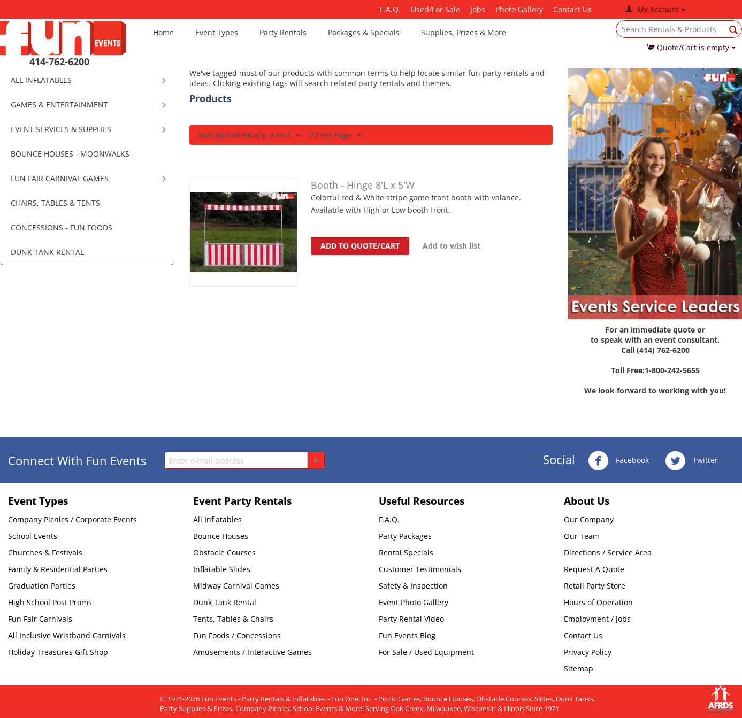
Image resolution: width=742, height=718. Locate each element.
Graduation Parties (41, 586)
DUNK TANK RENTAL (47, 252)
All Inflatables (217, 519)
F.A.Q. (390, 9)
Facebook (618, 461)
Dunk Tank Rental (224, 602)
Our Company (589, 519)
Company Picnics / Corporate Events (72, 519)
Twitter (691, 461)
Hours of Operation (598, 602)
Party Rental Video (411, 619)
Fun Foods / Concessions (237, 635)
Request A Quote (594, 569)
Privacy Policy (587, 652)
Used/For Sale (435, 9)
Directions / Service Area (608, 552)
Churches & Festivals (45, 552)
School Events (32, 536)
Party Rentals (283, 32)
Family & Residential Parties (58, 569)
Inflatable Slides (221, 569)
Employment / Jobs (597, 619)
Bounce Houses (220, 536)
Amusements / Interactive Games (252, 652)
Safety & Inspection (413, 586)
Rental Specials (406, 552)
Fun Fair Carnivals (40, 619)
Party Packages (405, 536)
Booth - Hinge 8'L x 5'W (363, 185)
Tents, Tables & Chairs (233, 619)
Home (163, 32)
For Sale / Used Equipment (426, 652)
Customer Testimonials (420, 569)
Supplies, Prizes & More (463, 32)
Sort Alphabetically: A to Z (249, 135)
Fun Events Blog (407, 635)
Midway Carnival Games (236, 586)
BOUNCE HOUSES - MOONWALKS (70, 154)
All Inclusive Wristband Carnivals (67, 635)
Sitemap (578, 668)
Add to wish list (451, 246)
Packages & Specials (364, 32)
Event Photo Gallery (413, 602)
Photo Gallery (519, 9)
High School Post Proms (50, 602)
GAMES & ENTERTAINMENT (59, 104)
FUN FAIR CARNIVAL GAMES (60, 178)
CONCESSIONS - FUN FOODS (61, 227)
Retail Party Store (594, 586)
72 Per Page (335, 135)
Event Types (216, 32)
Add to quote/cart (360, 246)
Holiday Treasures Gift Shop (58, 652)
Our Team (582, 536)
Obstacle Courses (224, 552)
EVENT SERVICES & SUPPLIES (61, 129)
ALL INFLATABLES (41, 80)
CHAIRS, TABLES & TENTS (55, 203)
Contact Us (572, 9)
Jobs (477, 9)
